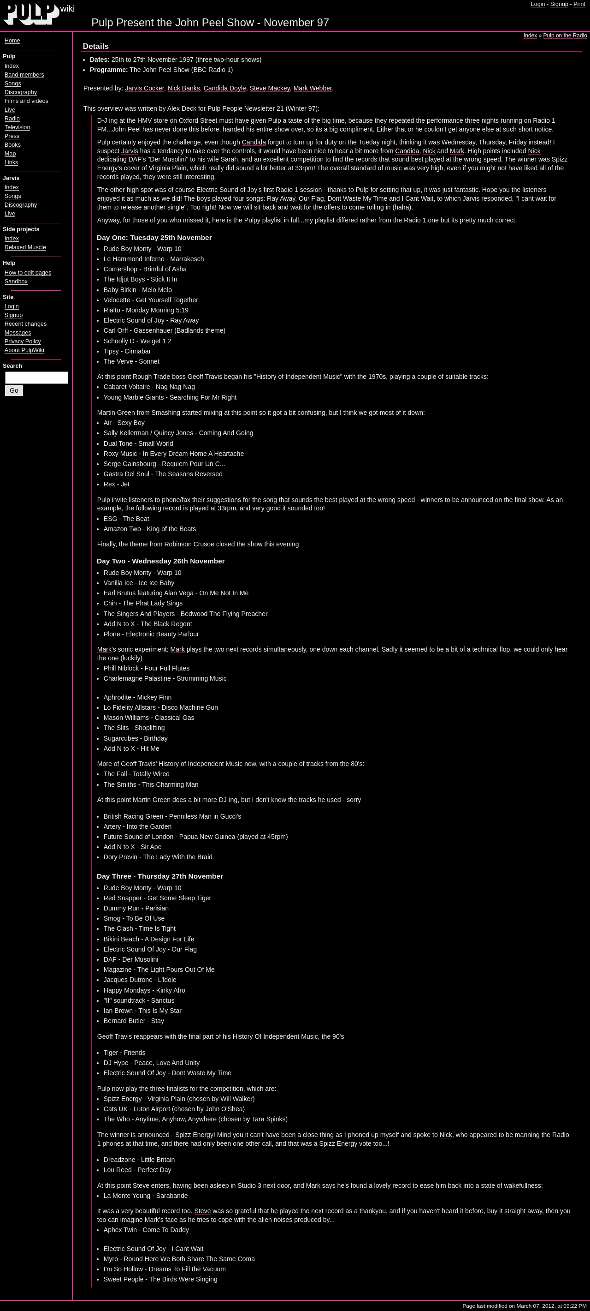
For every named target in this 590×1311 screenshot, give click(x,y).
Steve (141, 1185)
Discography (21, 92)
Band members (24, 75)
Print (579, 4)
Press (12, 136)
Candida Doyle (225, 88)
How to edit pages (28, 272)
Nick (429, 151)
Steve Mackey (270, 88)
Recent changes (26, 324)
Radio (12, 118)
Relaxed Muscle (25, 247)
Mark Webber (313, 88)
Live (10, 110)
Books (13, 145)
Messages (18, 332)
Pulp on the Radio (565, 35)
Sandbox (16, 281)
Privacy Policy (23, 341)
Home (12, 40)
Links (11, 162)
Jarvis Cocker (144, 88)
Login (538, 4)
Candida (254, 142)
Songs (13, 83)
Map (10, 153)
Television (17, 127)
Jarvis (129, 151)
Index (530, 35)
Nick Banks (184, 88)
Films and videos (26, 101)
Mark (457, 151)
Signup (559, 4)
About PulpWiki (24, 350)
